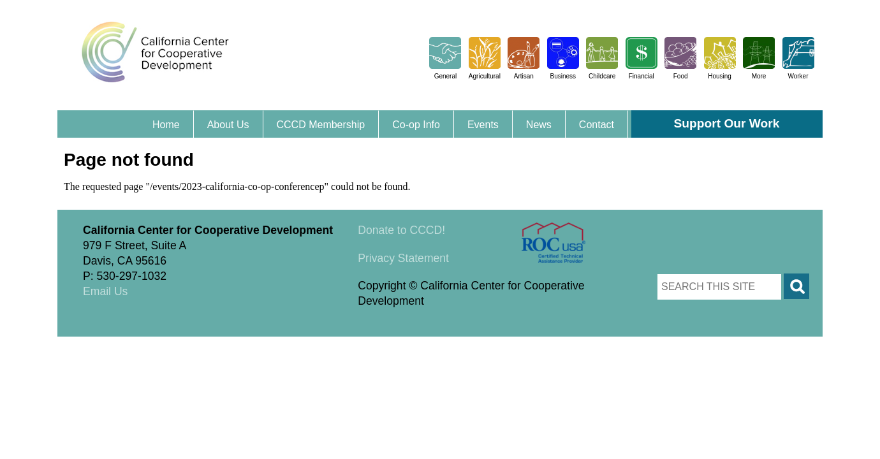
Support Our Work (727, 123)
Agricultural (485, 76)
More (759, 76)
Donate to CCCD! (401, 230)
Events (483, 124)
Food (680, 76)
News (539, 124)
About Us (228, 124)
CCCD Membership (321, 124)
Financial (641, 76)
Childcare (602, 76)
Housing (719, 76)
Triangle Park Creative (185, 344)
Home (166, 124)
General (445, 76)
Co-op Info (416, 124)
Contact (596, 124)
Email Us (105, 291)
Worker (798, 76)
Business (563, 76)
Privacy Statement (403, 258)
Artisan (524, 76)
